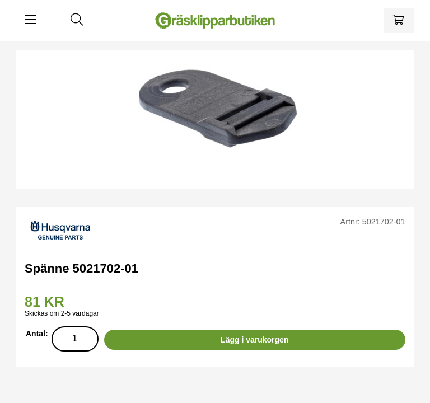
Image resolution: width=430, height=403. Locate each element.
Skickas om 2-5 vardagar (62, 313)
